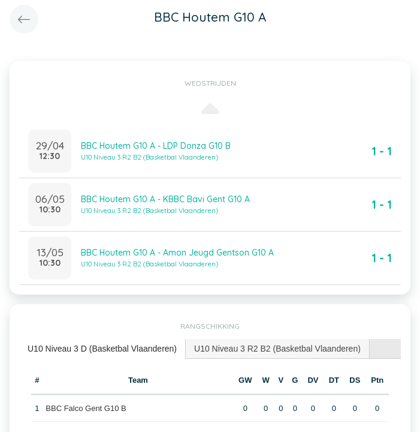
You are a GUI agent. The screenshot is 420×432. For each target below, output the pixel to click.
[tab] (102, 349)
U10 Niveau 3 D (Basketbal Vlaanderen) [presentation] (102, 348)
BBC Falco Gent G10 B (86, 408)
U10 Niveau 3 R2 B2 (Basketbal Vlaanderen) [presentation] (277, 348)
